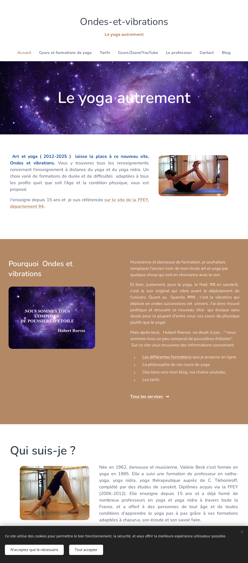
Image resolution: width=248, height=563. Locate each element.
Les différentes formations (167, 357)
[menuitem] (30, 53)
